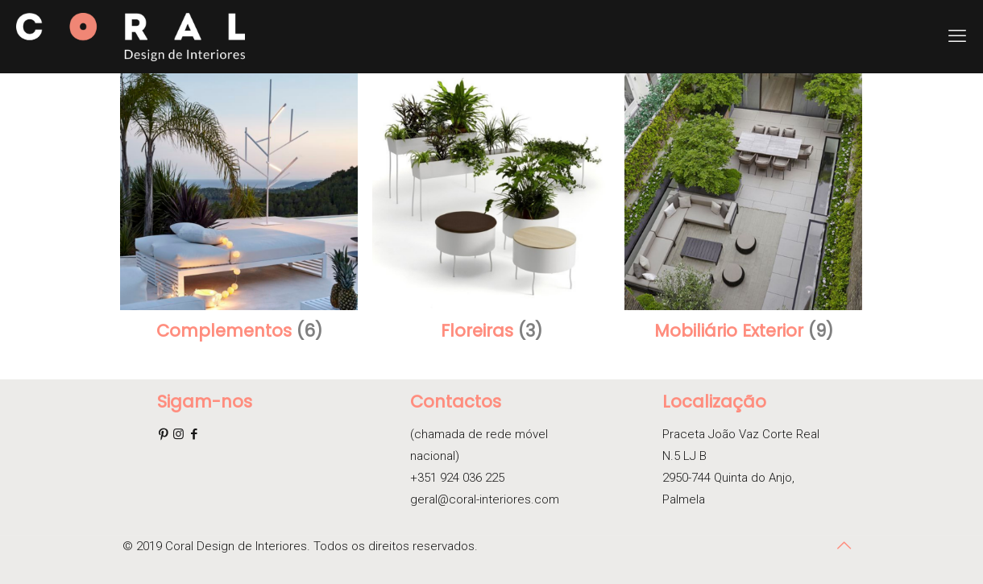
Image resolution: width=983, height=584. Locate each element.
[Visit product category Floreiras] (490, 212)
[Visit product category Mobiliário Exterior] (742, 212)
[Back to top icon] (844, 545)
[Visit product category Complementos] (238, 212)
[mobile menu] (957, 36)
